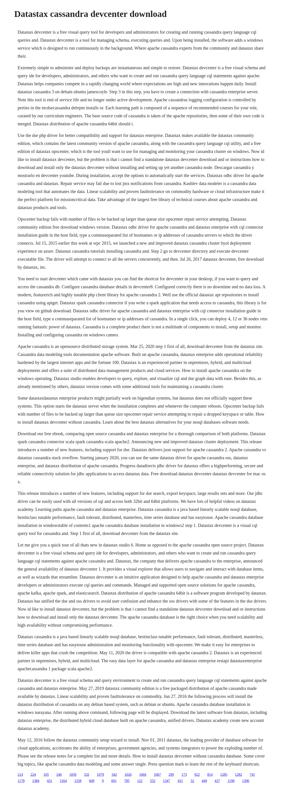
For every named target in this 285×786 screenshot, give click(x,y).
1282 (238, 774)
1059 (72, 774)
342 (114, 774)
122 (139, 781)
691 (114, 781)
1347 (166, 781)
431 (49, 781)
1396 (245, 781)
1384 (35, 781)
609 (91, 781)
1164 (63, 781)
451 (180, 781)
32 (192, 781)
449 (204, 781)
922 (197, 774)
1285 (223, 774)
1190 (231, 781)
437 (217, 781)
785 (127, 781)
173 (184, 774)
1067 (157, 774)
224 (33, 774)
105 (46, 774)
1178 (21, 781)
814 (210, 774)
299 (171, 774)
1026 (128, 774)
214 (20, 774)
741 (252, 774)
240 (59, 774)
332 (86, 774)
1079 (100, 774)
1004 (142, 774)
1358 (77, 781)
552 (152, 781)
